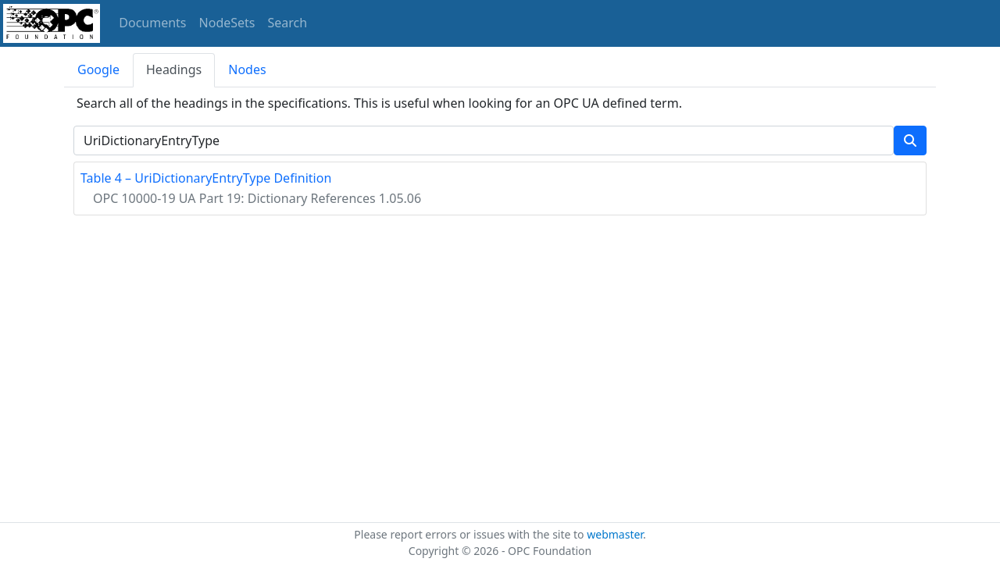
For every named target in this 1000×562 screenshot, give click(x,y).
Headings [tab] (174, 69)
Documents (152, 22)
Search (288, 22)
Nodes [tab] (247, 69)
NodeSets (227, 22)
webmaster (615, 534)
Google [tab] (98, 69)
